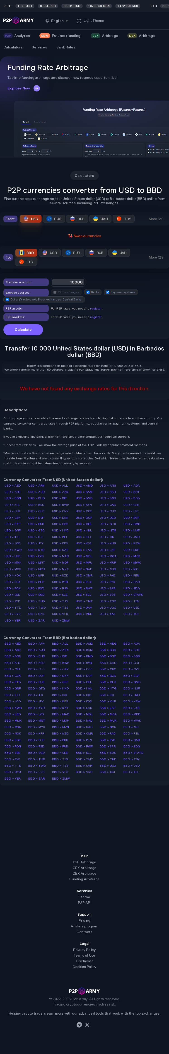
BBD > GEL (84, 682)
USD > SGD (36, 595)
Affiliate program (84, 926)
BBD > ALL (60, 644)
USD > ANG (108, 485)
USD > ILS (35, 537)
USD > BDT (131, 492)
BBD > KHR (108, 701)
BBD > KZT (60, 708)
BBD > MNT (37, 721)
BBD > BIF (59, 656)
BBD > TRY (131, 759)
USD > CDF (131, 505)
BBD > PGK (13, 740)
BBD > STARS (133, 753)
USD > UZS (36, 614)
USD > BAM (84, 492)
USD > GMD (132, 524)
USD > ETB (13, 524)
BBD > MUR (108, 721)
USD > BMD (84, 498)
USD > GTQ (36, 530)
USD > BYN (84, 505)
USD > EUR (36, 524)
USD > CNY (60, 511)
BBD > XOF (131, 772)
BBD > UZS (36, 772)
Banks (93, 292)
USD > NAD (84, 569)
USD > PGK (13, 582)
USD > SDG (131, 588)
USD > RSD (36, 588)
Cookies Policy (84, 967)
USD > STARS (133, 595)
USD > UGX (108, 608)
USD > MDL (84, 556)
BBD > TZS (60, 766)
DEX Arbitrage (85, 873)
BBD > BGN (13, 656)
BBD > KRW (132, 701)
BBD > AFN (36, 644)
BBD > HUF (131, 688)
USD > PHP (36, 582)
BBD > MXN (13, 727)
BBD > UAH (84, 766)
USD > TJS (60, 601)
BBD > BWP (60, 663)
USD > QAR (131, 582)
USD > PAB (108, 575)
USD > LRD (13, 556)
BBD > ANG (108, 644)
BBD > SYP (12, 759)
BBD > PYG (108, 740)
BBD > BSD (36, 663)
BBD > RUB (60, 746)
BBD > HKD (60, 688)
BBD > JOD (13, 701)
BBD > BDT (131, 650)
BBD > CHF (13, 669)
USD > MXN (13, 569)
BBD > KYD (36, 708)
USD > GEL (84, 524)
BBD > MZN (60, 727)
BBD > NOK (13, 733)
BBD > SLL (84, 753)
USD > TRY (131, 601)
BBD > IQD (84, 695)
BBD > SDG (131, 746)
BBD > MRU (84, 721)
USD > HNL (84, 530)
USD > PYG (107, 582)
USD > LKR (131, 550)
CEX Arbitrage (85, 868)
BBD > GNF (13, 688)
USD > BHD (36, 498)
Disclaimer (84, 961)
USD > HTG (108, 530)
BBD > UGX (108, 766)
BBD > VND (84, 772)
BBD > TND (108, 759)
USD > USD (131, 608)
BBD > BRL (13, 663)
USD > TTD (13, 608)
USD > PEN (131, 575)
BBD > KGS (84, 701)
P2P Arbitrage (84, 862)
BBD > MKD (132, 714)
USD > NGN (108, 569)
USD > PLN (84, 582)
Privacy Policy (84, 950)
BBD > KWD (13, 708)
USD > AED (13, 485)
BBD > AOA (131, 644)
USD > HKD (60, 530)
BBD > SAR (108, 746)
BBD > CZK (13, 676)
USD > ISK (107, 537)
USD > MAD (60, 556)
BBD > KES (60, 701)
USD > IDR (12, 537)
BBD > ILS (35, 695)
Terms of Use (84, 955)
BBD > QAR (131, 740)
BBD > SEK (13, 753)
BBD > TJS (60, 759)
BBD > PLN (84, 740)
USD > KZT (60, 550)
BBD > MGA (108, 714)
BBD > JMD (131, 695)
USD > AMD (84, 485)
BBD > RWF (84, 746)
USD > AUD (36, 492)
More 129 (156, 219)
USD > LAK (84, 550)
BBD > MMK (13, 721)
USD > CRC (108, 511)
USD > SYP (12, 601)
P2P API (84, 902)
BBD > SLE (60, 753)
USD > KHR (108, 543)
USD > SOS (108, 595)
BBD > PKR (60, 740)
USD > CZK (13, 518)
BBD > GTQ (36, 688)
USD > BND (108, 498)
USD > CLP (36, 511)
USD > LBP (108, 550)
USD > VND (84, 614)
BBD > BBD (108, 650)
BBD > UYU (13, 772)
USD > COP (84, 511)
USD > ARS (13, 492)
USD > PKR (60, 582)
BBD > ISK (107, 695)
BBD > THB (36, 759)
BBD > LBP (108, 708)
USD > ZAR (36, 620)
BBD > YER (13, 778)
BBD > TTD (13, 766)
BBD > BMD (84, 656)
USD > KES (60, 543)
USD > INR (59, 537)
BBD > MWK (132, 721)
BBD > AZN (60, 650)
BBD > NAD (84, 727)
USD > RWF (84, 588)
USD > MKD (131, 556)
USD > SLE (60, 595)
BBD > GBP (60, 682)
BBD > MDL (84, 714)
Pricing (84, 920)
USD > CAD (108, 505)
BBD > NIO (131, 727)
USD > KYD (36, 550)
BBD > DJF (36, 676)
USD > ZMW (61, 620)
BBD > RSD (36, 746)
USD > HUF (131, 530)
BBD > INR (59, 695)
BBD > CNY (60, 669)
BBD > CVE (131, 669)
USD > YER (13, 620)
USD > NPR (36, 575)
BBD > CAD (108, 663)
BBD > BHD (36, 656)
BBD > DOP (84, 676)
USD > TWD (37, 608)
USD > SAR (108, 588)
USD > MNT (36, 562)
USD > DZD (108, 518)
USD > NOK (13, 575)
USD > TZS (60, 608)
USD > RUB (60, 588)
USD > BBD (108, 492)
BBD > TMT (84, 759)
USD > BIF (59, 498)
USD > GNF (13, 530)
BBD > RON (13, 746)
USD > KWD (13, 550)
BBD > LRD (13, 714)
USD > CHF (13, 511)
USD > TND (108, 601)
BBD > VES (60, 772)
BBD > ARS (13, 650)
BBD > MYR (36, 727)
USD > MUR (108, 562)
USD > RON (13, 588)
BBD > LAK (84, 708)
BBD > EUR (36, 682)
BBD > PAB (108, 733)
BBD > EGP (131, 676)
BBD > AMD (84, 644)
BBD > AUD (36, 650)
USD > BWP (60, 505)
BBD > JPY (36, 701)
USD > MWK (132, 562)
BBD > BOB (131, 656)
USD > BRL (13, 505)
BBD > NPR (36, 733)
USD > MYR (36, 569)
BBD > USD (131, 766)
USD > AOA (131, 485)
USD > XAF (108, 614)
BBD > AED (13, 644)
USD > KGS (84, 543)
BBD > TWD (37, 766)
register (96, 308)
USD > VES (60, 614)
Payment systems (120, 292)
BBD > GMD (132, 682)
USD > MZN (60, 569)
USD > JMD (131, 537)
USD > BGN (13, 498)
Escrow (84, 897)
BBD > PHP (36, 740)
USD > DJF (36, 518)
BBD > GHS (108, 682)
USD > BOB (131, 498)
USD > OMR (84, 575)
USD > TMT (84, 601)
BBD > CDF (131, 663)
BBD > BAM (84, 650)
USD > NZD (60, 575)
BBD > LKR (131, 708)
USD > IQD (83, 537)
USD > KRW (131, 543)
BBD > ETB (13, 682)
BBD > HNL (84, 688)
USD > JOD (13, 543)
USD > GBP (60, 524)
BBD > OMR (84, 733)
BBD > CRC (108, 669)
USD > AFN (36, 485)
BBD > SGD (36, 753)
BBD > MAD (61, 714)
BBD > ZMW (61, 778)
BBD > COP (84, 669)
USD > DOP (84, 518)
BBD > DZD (108, 676)
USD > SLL (84, 595)
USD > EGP (131, 518)
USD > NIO (131, 569)
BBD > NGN (108, 727)
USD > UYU (13, 614)
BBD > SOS (108, 753)
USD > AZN (60, 492)
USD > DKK (60, 518)
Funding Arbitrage (84, 879)
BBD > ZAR (36, 778)
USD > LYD (36, 556)
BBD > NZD (60, 733)
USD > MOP (60, 562)
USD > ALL (60, 485)
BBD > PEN (131, 733)
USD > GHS (108, 524)
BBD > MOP (60, 721)
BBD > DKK (60, 676)
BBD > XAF (108, 772)
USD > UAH (84, 608)
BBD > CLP (36, 669)
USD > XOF (131, 614)
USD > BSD (36, 505)
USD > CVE (131, 511)
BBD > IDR (12, 695)
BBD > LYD (36, 714)
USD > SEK (12, 595)
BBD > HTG (108, 688)
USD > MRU (84, 562)
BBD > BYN (84, 663)
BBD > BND (108, 656)
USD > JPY (36, 543)
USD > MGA (108, 556)
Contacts (84, 932)
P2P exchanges (66, 292)
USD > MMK (13, 562)
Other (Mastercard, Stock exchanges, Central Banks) (44, 299)
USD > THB (36, 601)
